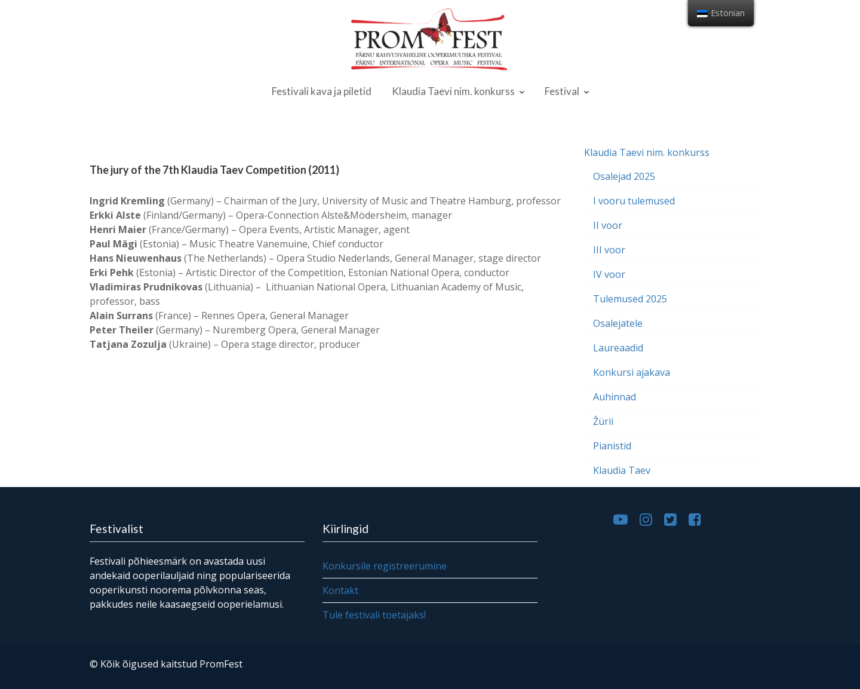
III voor (609, 249)
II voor (607, 225)
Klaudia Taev (621, 470)
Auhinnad (614, 396)
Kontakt (341, 589)
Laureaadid (618, 347)
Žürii (603, 421)
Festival (562, 91)
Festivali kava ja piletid (321, 91)
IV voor (609, 274)
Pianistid (612, 445)
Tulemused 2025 (630, 298)
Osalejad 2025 (624, 176)
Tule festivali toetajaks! (375, 614)
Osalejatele (618, 323)
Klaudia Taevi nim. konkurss (453, 91)
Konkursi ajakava (631, 372)
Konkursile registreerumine (385, 565)
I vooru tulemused (634, 200)
